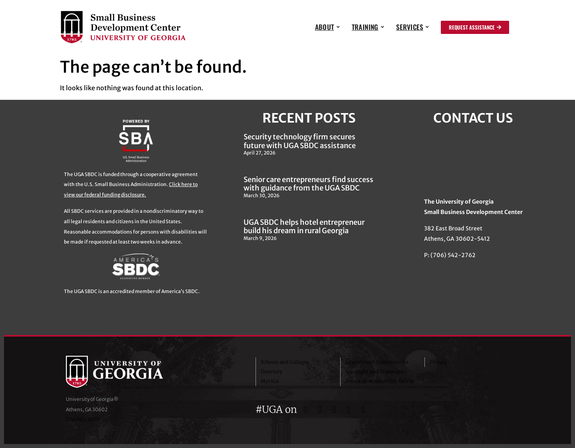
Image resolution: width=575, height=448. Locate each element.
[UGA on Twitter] (321, 409)
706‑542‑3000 (82, 419)
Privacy (438, 362)
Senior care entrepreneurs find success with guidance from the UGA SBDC (308, 184)
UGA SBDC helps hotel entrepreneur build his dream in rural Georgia (304, 227)
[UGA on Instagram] (335, 409)
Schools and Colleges (285, 362)
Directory (271, 372)
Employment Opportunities (376, 362)
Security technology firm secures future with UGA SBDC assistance (300, 141)
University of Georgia (126, 372)
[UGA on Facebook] (306, 409)
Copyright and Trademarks (376, 372)
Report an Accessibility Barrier (379, 381)
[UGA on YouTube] (350, 409)
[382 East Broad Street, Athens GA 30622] (473, 161)
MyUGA (270, 381)
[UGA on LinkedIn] (363, 409)
